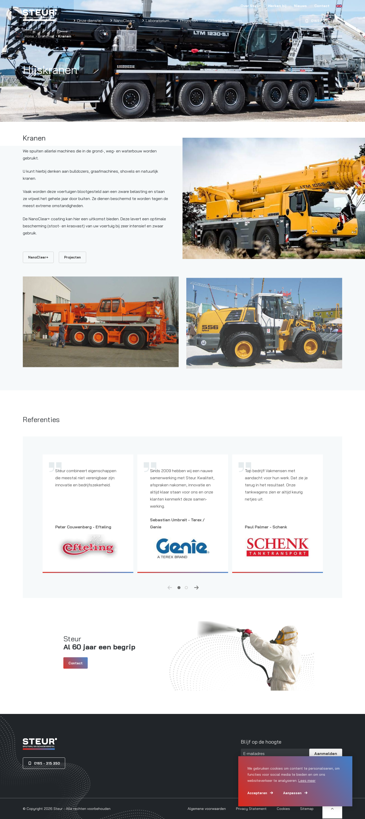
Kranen (34, 137)
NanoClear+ (124, 20)
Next (196, 592)
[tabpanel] (88, 523)
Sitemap (307, 808)
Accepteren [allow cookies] (257, 793)
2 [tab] (186, 592)
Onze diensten (89, 20)
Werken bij (277, 6)
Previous (169, 592)
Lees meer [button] (307, 780)
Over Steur (250, 6)
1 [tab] (179, 592)
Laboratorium (157, 20)
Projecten (188, 20)
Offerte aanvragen (224, 20)
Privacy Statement (251, 808)
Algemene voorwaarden (207, 808)
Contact (322, 6)
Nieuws (300, 6)
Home (29, 36)
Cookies (283, 808)
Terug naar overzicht (327, 36)
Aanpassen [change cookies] (292, 793)
